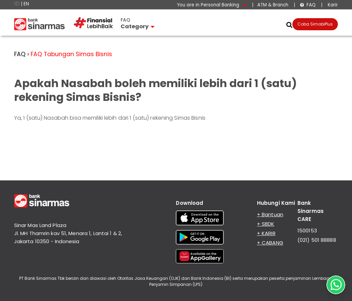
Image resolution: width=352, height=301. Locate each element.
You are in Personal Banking (212, 5)
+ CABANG (270, 242)
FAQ (308, 5)
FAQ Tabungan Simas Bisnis (71, 54)
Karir (332, 5)
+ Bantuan (270, 214)
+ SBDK (266, 223)
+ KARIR (266, 233)
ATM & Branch (272, 5)
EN (26, 4)
